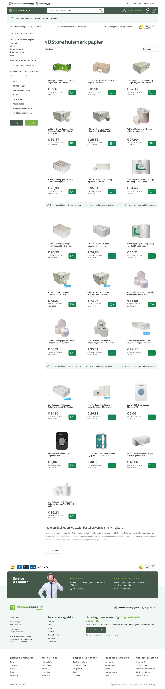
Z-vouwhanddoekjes (17, 52)
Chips (12, 672)
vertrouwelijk (97, 635)
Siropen (75, 672)
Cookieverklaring (149, 685)
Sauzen (107, 669)
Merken (54, 18)
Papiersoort (18, 104)
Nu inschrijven (97, 630)
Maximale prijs (31, 71)
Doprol (12, 55)
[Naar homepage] (12, 18)
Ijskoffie (44, 669)
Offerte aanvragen (142, 675)
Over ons (51, 621)
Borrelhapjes (14, 675)
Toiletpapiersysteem (22, 113)
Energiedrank (77, 669)
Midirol (12, 46)
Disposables (109, 662)
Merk (15, 81)
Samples (145, 3)
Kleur (15, 95)
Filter (17, 123)
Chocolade (13, 665)
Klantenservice (78, 578)
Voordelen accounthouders (145, 669)
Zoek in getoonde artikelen (23, 60)
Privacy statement (135, 685)
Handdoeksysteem (22, 90)
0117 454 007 (79, 588)
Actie (45, 18)
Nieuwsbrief (136, 3)
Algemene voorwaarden (119, 685)
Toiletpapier (14, 43)
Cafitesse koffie (46, 662)
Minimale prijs (16, 71)
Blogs (129, 3)
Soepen (107, 675)
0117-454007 (14, 629)
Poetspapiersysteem (22, 108)
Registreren (138, 10)
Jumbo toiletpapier (16, 49)
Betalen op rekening (143, 672)
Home (12, 33)
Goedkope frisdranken (80, 662)
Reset (31, 123)
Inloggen (130, 10)
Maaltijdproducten (111, 672)
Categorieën (25, 18)
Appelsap (76, 675)
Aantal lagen (19, 86)
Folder (152, 3)
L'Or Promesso (46, 665)
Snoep (12, 662)
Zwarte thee (45, 672)
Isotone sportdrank (79, 665)
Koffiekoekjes (46, 675)
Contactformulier (53, 635)
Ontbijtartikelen (110, 665)
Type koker (18, 99)
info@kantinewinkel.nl (17, 632)
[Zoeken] (101, 10)
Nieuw (37, 18)
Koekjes (12, 669)
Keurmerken (52, 642)
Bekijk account (123, 588)
